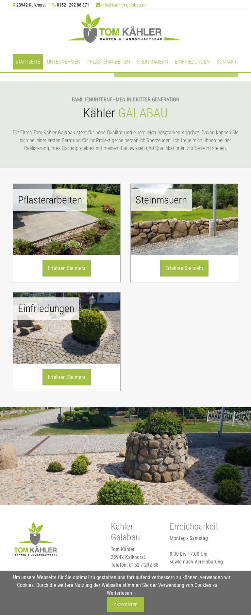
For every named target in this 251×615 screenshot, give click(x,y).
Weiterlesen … (121, 593)
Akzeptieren (126, 604)
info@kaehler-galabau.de (124, 5)
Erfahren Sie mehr (67, 267)
